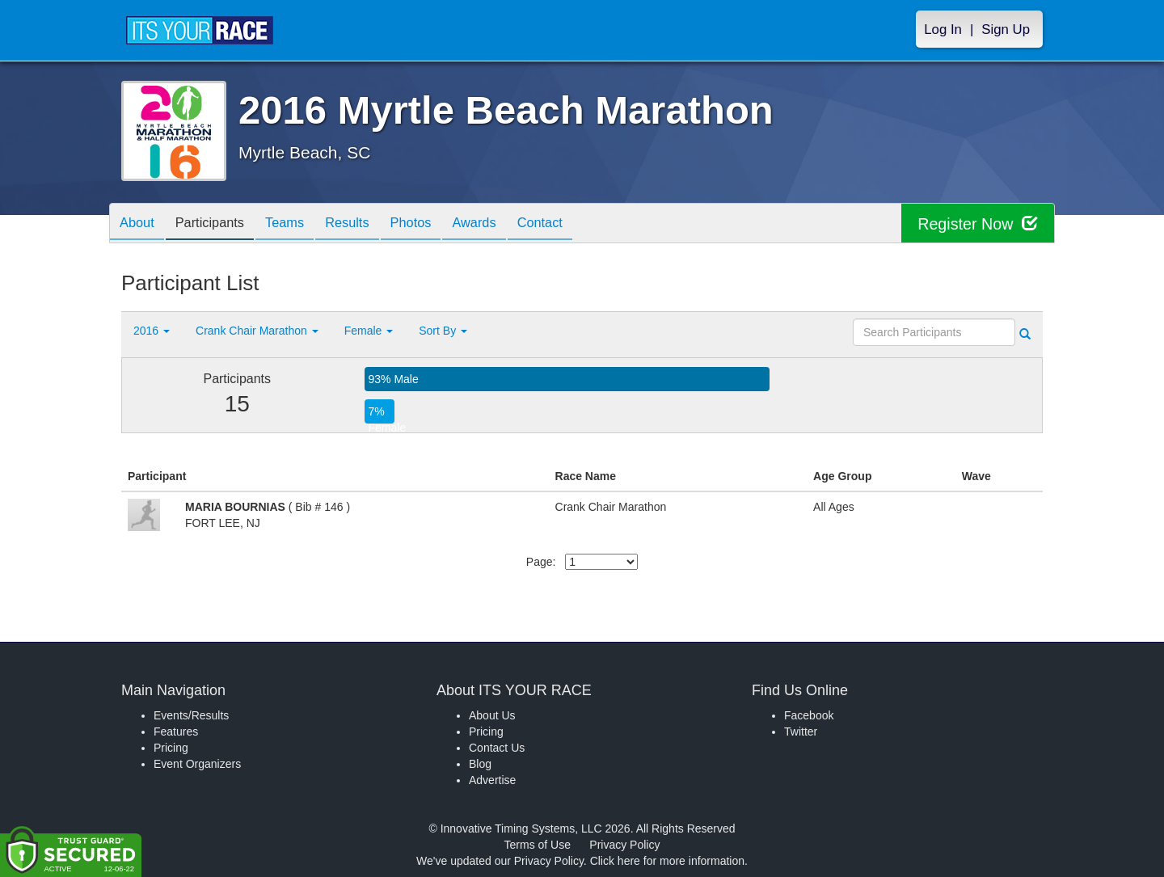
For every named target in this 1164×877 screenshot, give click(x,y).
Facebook (808, 715)
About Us (492, 715)
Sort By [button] (443, 330)
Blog (480, 763)
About (140, 224)
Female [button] (369, 330)
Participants (219, 224)
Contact (579, 224)
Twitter (800, 731)
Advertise (492, 780)
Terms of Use (537, 844)
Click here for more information (667, 860)
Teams (300, 224)
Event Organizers (197, 763)
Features (176, 731)
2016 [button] (151, 330)
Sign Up (1005, 29)
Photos (438, 224)
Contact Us (497, 747)
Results (368, 224)
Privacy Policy (624, 844)
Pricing (171, 747)
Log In (943, 29)
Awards (507, 224)
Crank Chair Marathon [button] (257, 330)
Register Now (977, 223)
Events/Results (191, 715)
